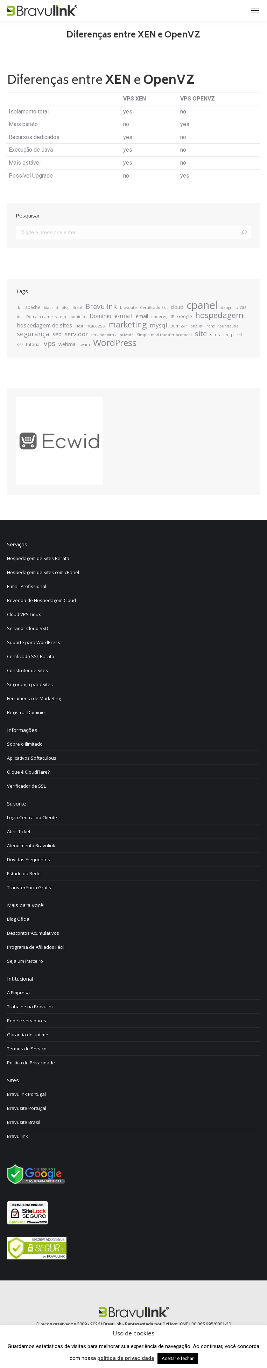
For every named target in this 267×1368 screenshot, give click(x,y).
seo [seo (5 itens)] (57, 334)
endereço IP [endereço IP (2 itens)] (162, 316)
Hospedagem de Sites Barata (38, 558)
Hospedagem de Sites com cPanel (43, 572)
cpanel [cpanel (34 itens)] (202, 305)
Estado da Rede (24, 873)
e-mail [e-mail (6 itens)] (123, 315)
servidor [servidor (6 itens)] (76, 334)
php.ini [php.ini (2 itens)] (196, 326)
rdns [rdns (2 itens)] (210, 326)
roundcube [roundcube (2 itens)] (228, 326)
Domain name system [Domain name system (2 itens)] (46, 316)
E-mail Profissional (26, 586)
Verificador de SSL (26, 786)
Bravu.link (17, 1136)
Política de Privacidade (31, 1062)
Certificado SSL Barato (30, 656)
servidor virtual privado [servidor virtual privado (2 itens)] (112, 334)
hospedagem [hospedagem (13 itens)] (219, 315)
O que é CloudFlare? (28, 772)
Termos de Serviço (27, 1048)
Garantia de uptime (27, 1034)
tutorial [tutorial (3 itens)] (33, 344)
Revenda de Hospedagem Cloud (41, 600)
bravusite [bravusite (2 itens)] (128, 307)
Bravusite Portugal (26, 1108)
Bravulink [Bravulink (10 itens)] (101, 306)
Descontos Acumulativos (33, 933)
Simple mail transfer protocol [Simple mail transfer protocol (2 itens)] (164, 334)
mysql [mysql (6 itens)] (158, 325)
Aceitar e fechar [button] (178, 1358)
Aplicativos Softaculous (31, 758)
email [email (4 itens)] (142, 315)
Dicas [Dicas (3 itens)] (241, 307)
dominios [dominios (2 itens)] (77, 316)
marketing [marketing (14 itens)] (127, 324)
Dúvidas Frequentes (28, 859)
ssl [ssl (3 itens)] (20, 344)
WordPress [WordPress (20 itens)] (114, 342)
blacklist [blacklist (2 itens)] (51, 307)
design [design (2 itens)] (226, 307)
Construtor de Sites (27, 670)
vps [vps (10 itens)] (49, 343)
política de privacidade (125, 1358)
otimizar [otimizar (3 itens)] (178, 326)
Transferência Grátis (29, 887)
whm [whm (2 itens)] (85, 344)
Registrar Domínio (26, 712)
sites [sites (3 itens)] (215, 334)
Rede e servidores (26, 1020)
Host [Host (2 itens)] (79, 326)
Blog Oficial (18, 919)
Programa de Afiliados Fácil (35, 947)
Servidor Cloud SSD (27, 628)
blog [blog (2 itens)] (65, 307)
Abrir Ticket (18, 831)
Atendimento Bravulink (31, 845)
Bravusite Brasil (23, 1122)
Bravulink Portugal (26, 1094)
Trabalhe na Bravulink (30, 1006)
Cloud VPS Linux (24, 614)
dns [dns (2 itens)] (20, 316)
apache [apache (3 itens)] (33, 307)
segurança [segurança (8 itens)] (33, 333)
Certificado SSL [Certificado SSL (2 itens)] (154, 307)
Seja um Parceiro (25, 961)
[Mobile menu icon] (255, 10)
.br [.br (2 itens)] (19, 307)
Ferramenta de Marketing (34, 698)
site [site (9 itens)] (201, 333)
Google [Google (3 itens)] (184, 316)
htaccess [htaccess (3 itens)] (95, 326)
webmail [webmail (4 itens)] (68, 343)
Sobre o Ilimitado (25, 744)
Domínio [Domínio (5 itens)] (100, 315)
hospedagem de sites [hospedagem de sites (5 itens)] (44, 325)
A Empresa (18, 992)
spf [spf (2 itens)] (239, 334)
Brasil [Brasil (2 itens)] (77, 307)
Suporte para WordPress (33, 642)
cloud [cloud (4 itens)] (177, 306)
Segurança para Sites (30, 684)
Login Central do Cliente (32, 817)
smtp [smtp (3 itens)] (228, 334)
